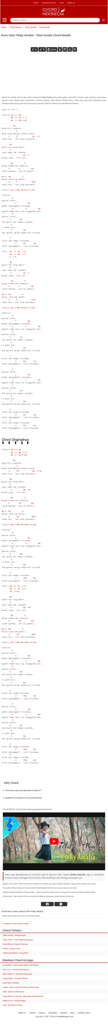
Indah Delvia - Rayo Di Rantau (15, 944)
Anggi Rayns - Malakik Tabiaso (15, 978)
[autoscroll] (51, 49)
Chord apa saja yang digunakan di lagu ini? (23, 790)
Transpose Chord (48, 3)
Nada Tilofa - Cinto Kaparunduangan (18, 939)
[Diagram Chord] (65, 49)
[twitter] (60, 904)
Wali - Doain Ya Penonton (13, 991)
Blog (72, 1013)
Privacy (42, 1013)
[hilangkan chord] (60, 49)
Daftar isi (71, 3)
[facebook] (47, 904)
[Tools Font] (70, 49)
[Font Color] (74, 49)
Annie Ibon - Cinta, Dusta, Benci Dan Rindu (20, 965)
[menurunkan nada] (34, 49)
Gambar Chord (84, 1013)
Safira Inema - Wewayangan (14, 935)
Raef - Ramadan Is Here (12, 1005)
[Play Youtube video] (54, 841)
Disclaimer (53, 1013)
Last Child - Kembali (11, 983)
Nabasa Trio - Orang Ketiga (14, 1000)
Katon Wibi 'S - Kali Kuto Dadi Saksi (17, 974)
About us (22, 1013)
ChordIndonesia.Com (64, 1016)
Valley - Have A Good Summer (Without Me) (21, 987)
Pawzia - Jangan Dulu (11, 948)
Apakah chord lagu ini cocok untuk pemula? (23, 798)
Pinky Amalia (16, 27)
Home (35, 3)
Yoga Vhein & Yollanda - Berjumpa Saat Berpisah (23, 996)
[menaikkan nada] (42, 49)
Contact (32, 1013)
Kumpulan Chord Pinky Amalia (16, 923)
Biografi (64, 1013)
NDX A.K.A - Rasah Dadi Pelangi (16, 969)
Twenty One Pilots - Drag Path (15, 953)
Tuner (61, 3)
